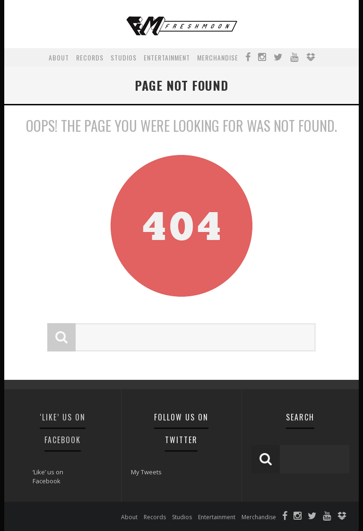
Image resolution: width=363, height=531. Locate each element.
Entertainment (167, 57)
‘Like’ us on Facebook (48, 477)
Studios (124, 57)
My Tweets (146, 472)
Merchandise (217, 57)
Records (90, 57)
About (59, 57)
